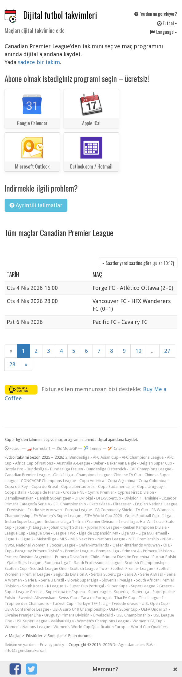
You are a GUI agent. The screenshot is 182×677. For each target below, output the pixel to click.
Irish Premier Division (96, 521)
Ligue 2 (27, 539)
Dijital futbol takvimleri (60, 15)
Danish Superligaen (54, 498)
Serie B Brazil (52, 580)
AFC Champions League (143, 457)
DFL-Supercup (108, 498)
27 (167, 351)
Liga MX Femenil (153, 533)
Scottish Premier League (131, 568)
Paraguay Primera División (38, 551)
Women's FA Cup (148, 621)
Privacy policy (52, 644)
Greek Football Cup (142, 515)
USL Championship (133, 615)
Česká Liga (63, 475)
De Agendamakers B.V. (133, 644)
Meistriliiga (46, 539)
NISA (166, 539)
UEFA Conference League (27, 609)
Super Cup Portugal (86, 586)
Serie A (131, 574)
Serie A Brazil (151, 574)
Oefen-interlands (94, 545)
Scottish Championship (145, 562)
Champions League (93, 475)
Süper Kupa (117, 586)
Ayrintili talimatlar (36, 205)
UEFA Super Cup (123, 609)
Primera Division (157, 551)
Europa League (78, 510)
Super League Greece (23, 591)
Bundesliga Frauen (66, 469)
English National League (156, 504)
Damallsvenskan (19, 498)
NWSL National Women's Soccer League (40, 545)
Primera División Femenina (125, 556)
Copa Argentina (121, 480)
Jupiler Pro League (103, 527)
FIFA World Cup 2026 (103, 515)
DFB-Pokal (84, 498)
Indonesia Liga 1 (59, 521)
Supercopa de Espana (65, 591)
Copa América (91, 480)
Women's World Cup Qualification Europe (90, 626)
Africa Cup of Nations (34, 463)
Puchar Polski (164, 556)
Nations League (111, 539)
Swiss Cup (68, 597)
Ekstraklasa (99, 504)
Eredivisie (15, 510)
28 (12, 364)
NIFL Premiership (144, 539)
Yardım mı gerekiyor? (155, 13)
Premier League (79, 551)
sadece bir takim (39, 62)
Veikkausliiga (62, 621)
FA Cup (142, 510)
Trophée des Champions (27, 603)
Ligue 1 (11, 539)
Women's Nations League (27, 626)
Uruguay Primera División (66, 615)
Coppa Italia (15, 492)
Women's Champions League (103, 621)
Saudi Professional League (97, 562)
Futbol (167, 23)
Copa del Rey (16, 486)
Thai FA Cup (124, 597)
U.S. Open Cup (155, 603)
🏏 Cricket (117, 448)
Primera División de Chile (77, 556)
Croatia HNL (73, 492)
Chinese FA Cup (127, 475)
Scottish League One (48, 568)
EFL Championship (69, 504)
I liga (166, 515)
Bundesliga (37, 469)
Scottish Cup (16, 568)
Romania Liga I (58, 562)
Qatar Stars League (24, 562)
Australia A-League (73, 463)
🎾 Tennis (92, 448)
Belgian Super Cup (156, 463)
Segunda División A (70, 574)
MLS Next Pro (82, 539)
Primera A (131, 551)
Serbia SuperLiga (106, 574)
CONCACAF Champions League (48, 480)
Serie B (31, 580)
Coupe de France (45, 492)
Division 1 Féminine (141, 498)
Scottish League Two (88, 568)
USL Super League (31, 621)
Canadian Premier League (27, 475)
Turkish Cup (62, 603)
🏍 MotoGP (67, 448)
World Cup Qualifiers (149, 626)
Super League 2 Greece (151, 586)
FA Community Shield (114, 510)
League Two (64, 533)
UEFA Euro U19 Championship (79, 609)
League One (39, 533)
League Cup (15, 533)
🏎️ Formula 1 (38, 448)
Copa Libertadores (78, 486)
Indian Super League (23, 521)
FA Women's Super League (57, 515)
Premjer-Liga (107, 551)
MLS (63, 539)
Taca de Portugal (96, 597)
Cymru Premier (101, 492)
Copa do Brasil (44, 486)
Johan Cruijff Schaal (66, 527)
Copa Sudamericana (116, 486)
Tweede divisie (124, 603)
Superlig (121, 591)
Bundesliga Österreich (106, 469)
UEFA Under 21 (154, 609)
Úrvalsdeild (103, 615)
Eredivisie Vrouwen (45, 510)
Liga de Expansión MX (98, 533)
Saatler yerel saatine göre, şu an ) (138, 262)
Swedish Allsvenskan (36, 597)
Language (163, 31)
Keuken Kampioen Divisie (145, 527)
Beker (98, 463)
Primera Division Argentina (28, 556)
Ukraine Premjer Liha (23, 615)
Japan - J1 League (30, 527)
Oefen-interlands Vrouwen (136, 545)
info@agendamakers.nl (25, 650)
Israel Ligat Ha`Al (135, 521)
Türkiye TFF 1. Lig (92, 603)
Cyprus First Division (135, 492)
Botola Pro (14, 469)
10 (138, 351)
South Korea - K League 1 (44, 586)
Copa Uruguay (150, 486)
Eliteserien (122, 504)
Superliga (140, 591)
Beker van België (121, 463)
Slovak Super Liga (82, 580)
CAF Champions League (150, 469)
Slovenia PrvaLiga (117, 580)
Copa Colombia (152, 480)
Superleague (99, 591)
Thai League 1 (151, 597)
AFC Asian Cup (105, 457)
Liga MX (128, 533)
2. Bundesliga (77, 457)
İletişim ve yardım (20, 644)
